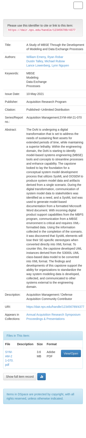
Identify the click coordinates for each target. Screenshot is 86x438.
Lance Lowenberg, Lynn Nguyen (47, 65)
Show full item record (20, 376)
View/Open (71, 353)
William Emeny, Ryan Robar (44, 57)
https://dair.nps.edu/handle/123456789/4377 (55, 306)
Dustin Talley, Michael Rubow (45, 61)
